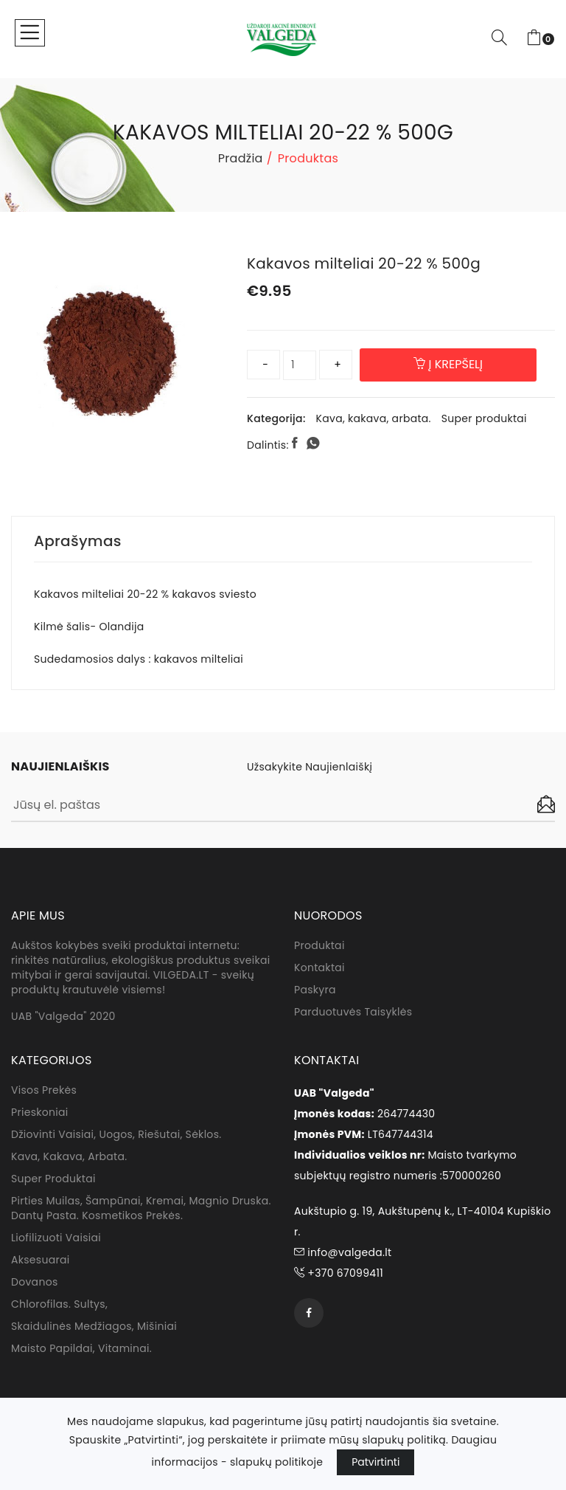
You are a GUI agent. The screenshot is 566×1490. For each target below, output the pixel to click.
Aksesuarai (40, 1259)
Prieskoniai (40, 1112)
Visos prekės (44, 1090)
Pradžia (240, 158)
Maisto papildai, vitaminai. (81, 1348)
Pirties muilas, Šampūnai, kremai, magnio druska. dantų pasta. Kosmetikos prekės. (141, 1208)
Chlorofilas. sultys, (59, 1304)
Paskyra (315, 989)
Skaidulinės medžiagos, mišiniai (94, 1326)
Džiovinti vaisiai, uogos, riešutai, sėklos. (116, 1134)
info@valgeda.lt (342, 1252)
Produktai (319, 945)
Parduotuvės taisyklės (353, 1011)
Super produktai (484, 418)
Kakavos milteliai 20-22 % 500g (364, 263)
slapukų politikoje (276, 1462)
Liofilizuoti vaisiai (56, 1237)
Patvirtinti (375, 1462)
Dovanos (34, 1282)
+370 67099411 (338, 1273)
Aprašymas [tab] (78, 541)
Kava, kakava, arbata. (373, 418)
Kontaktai (319, 967)
